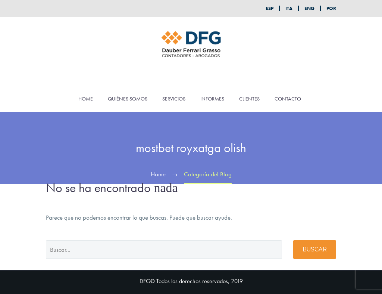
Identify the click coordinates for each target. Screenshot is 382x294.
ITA (288, 8)
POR (331, 8)
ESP (269, 8)
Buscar (315, 249)
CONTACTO (288, 98)
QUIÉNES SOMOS (127, 98)
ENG (309, 8)
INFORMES (212, 98)
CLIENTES (249, 98)
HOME (85, 98)
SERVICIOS (173, 98)
